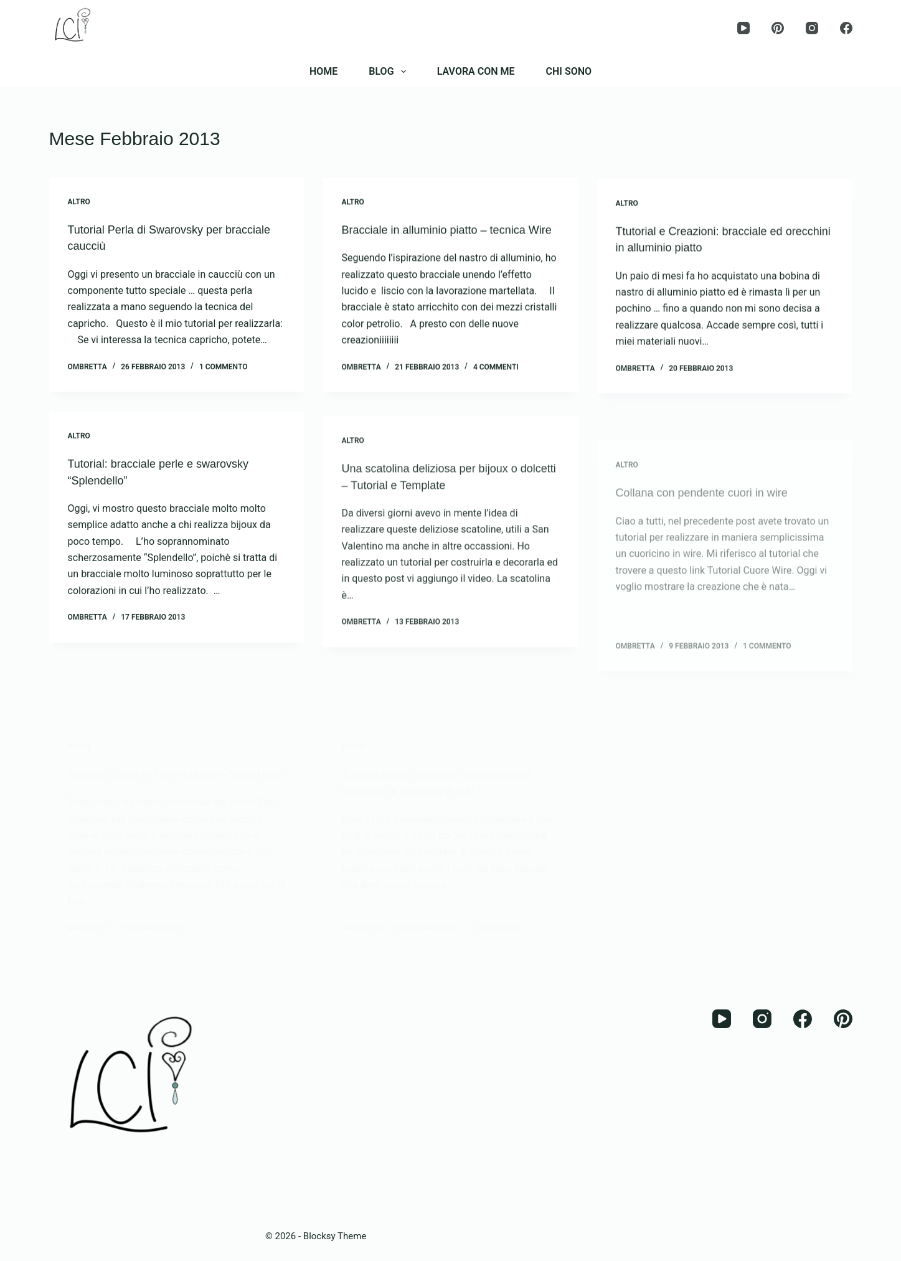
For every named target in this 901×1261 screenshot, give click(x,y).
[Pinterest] (777, 28)
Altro (79, 203)
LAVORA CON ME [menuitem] (476, 71)
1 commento (223, 383)
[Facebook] (846, 28)
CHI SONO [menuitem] (569, 71)
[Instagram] (812, 28)
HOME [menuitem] (323, 71)
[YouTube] (743, 28)
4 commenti (496, 387)
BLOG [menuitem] (389, 71)
